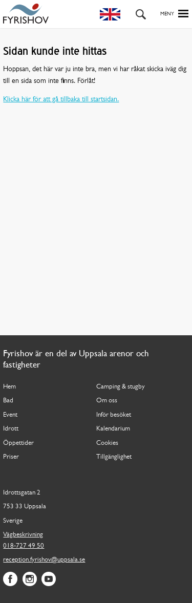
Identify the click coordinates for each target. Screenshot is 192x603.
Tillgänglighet (114, 457)
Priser (11, 457)
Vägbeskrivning (23, 534)
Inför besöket (113, 415)
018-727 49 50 (23, 546)
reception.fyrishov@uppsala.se (44, 559)
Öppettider (18, 443)
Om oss (106, 400)
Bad (8, 400)
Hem (9, 386)
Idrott (10, 428)
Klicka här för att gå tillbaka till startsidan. (61, 99)
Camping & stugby (120, 386)
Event (10, 415)
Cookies (107, 443)
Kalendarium (113, 428)
